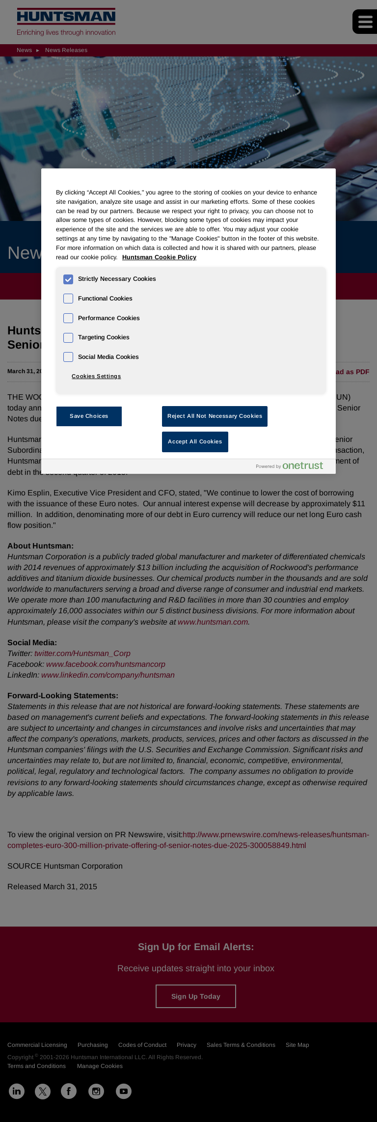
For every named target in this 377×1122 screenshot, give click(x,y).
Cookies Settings (96, 376)
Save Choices (89, 416)
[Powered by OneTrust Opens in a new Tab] (293, 468)
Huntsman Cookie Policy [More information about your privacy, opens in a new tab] (159, 257)
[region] (188, 321)
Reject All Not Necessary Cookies (214, 416)
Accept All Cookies (195, 441)
